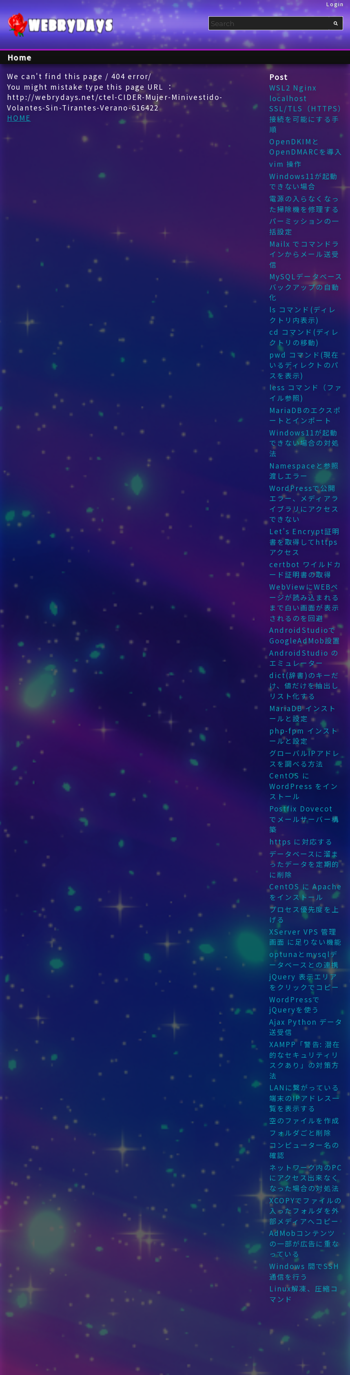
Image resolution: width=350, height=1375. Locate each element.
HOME (19, 118)
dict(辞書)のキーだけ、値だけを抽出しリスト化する (304, 685)
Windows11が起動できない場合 (303, 181)
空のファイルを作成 (304, 1120)
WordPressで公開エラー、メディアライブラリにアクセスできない (304, 503)
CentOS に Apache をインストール (305, 891)
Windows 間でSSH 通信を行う (304, 1271)
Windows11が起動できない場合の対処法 (304, 442)
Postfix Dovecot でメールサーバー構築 (304, 818)
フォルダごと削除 (300, 1132)
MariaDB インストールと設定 (303, 713)
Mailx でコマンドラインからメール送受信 (304, 254)
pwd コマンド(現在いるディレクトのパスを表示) (304, 364)
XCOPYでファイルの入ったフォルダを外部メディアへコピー (305, 1210)
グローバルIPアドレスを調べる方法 (304, 758)
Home (19, 57)
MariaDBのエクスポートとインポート (305, 415)
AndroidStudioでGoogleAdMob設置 (305, 635)
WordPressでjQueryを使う (294, 1004)
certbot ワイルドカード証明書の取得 (305, 569)
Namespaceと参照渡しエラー (304, 470)
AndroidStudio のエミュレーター (304, 658)
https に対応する (301, 841)
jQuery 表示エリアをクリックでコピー (304, 981)
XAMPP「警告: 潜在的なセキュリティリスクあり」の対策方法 (305, 1060)
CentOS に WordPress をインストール (304, 785)
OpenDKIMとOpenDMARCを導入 (306, 146)
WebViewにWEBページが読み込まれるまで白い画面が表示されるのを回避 (304, 602)
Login (335, 4)
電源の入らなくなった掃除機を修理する (304, 203)
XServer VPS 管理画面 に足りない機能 (305, 936)
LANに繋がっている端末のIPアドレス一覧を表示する (304, 1097)
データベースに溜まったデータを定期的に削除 (304, 864)
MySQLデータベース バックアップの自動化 (306, 286)
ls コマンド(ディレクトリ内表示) (302, 314)
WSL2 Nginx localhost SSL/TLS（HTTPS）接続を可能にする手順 (306, 108)
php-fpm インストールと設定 (304, 735)
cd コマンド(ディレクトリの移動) (304, 337)
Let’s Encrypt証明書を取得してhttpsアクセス (304, 541)
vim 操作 (285, 164)
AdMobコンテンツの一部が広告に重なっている (304, 1243)
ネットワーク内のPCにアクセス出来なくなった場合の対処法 (305, 1177)
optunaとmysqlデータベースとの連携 (304, 959)
